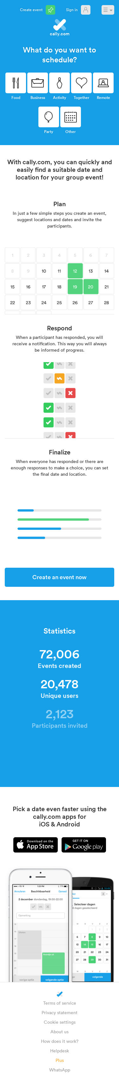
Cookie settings (60, 1022)
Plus (60, 1060)
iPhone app (35, 845)
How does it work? (59, 1041)
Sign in (72, 9)
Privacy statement (59, 1012)
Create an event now (59, 577)
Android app (84, 845)
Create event (31, 9)
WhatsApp (59, 1070)
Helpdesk (59, 1051)
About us (59, 1031)
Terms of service (59, 1003)
